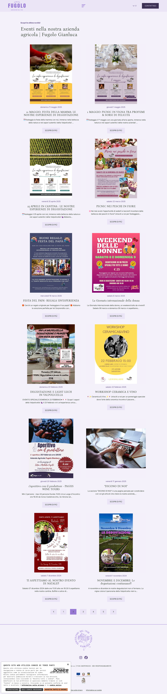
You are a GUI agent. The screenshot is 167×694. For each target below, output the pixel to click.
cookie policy (55, 685)
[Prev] (53, 612)
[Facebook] (86, 658)
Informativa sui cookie (94, 690)
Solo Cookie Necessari (32, 689)
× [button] (68, 664)
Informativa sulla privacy (74, 690)
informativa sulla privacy (33, 685)
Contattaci (150, 6)
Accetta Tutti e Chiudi (56, 689)
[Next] (113, 612)
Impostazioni (12, 689)
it (135, 6)
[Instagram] (80, 658)
